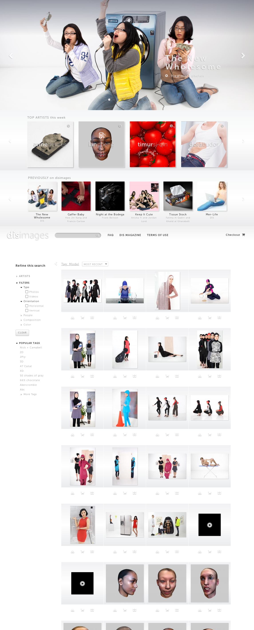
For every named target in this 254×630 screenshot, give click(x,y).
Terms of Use (158, 9)
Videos (33, 70)
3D (22, 135)
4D (22, 144)
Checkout (235, 8)
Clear (22, 106)
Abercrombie (28, 159)
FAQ (111, 9)
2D (22, 126)
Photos (34, 66)
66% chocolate (30, 154)
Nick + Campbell (31, 121)
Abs (22, 163)
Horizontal (36, 80)
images (28, 8)
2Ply (23, 130)
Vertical (34, 84)
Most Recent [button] (93, 38)
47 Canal (26, 140)
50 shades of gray (32, 149)
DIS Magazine (130, 9)
